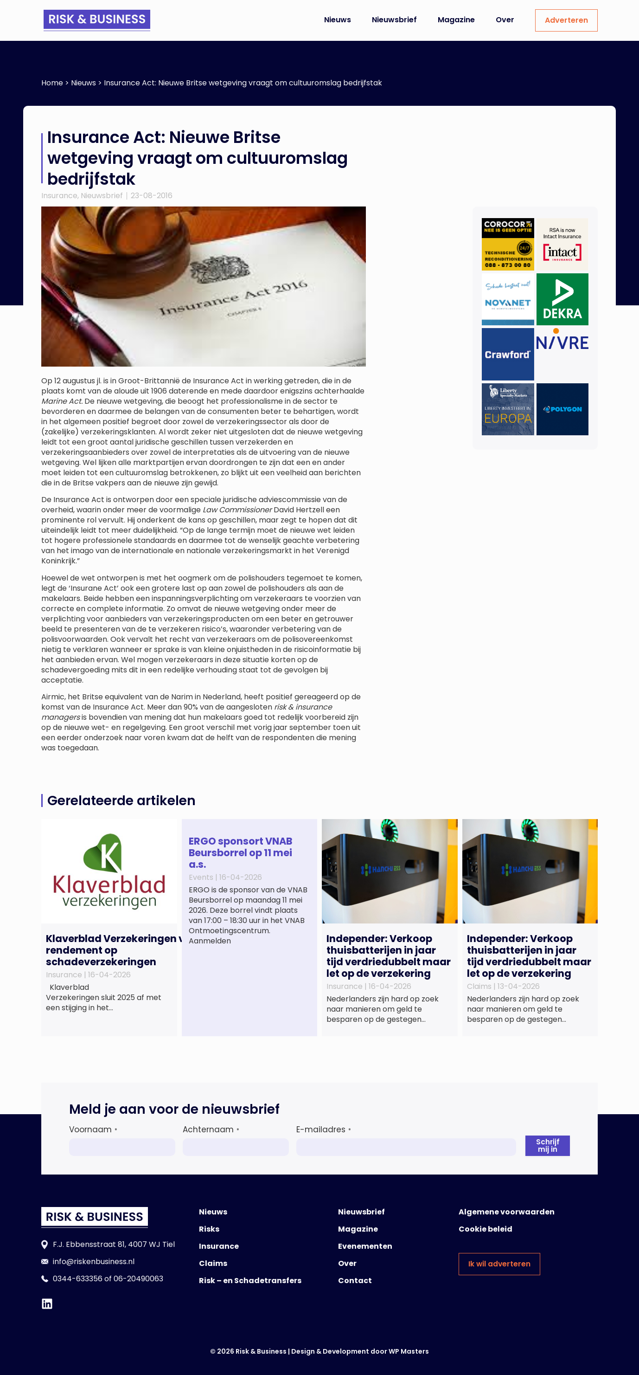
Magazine (456, 19)
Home (52, 82)
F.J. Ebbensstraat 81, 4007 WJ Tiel (114, 1244)
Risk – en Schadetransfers (250, 1280)
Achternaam (211, 1129)
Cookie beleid (485, 1229)
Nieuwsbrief (394, 19)
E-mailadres (323, 1129)
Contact (355, 1280)
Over (505, 19)
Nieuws (337, 19)
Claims (213, 1263)
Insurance (59, 195)
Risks (209, 1229)
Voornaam (93, 1129)
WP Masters (409, 1351)
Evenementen (365, 1246)
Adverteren (566, 20)
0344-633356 (77, 1278)
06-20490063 (138, 1278)
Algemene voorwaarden (507, 1212)
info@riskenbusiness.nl (93, 1261)
